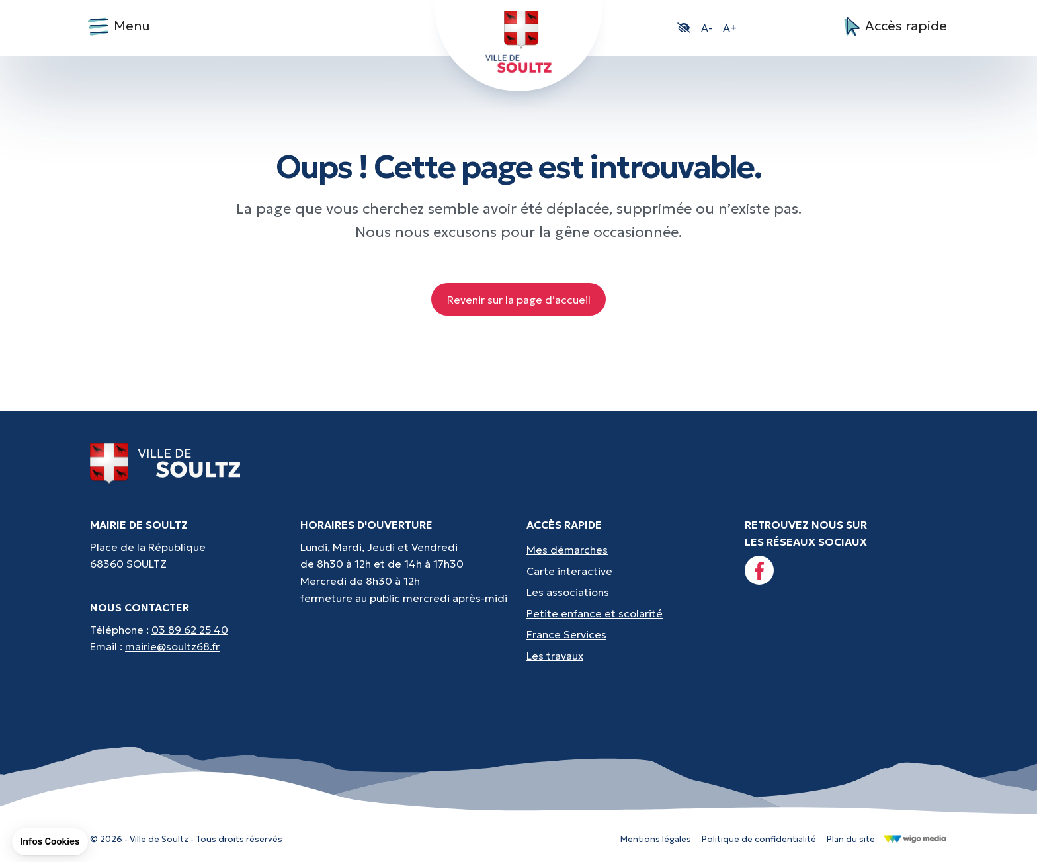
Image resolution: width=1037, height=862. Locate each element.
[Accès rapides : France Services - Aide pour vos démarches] (627, 634)
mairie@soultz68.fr (172, 646)
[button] (684, 27)
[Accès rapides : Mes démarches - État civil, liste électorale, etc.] (627, 549)
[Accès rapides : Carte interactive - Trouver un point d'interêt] (627, 571)
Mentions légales (655, 839)
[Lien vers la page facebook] (759, 570)
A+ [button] (730, 27)
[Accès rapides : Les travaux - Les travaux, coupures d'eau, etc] (627, 655)
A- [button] (706, 27)
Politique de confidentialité (759, 839)
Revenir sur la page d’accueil (519, 299)
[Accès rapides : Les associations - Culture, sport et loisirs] (627, 592)
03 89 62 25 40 (189, 629)
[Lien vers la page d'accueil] (165, 463)
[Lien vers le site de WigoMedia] (915, 838)
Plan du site (851, 839)
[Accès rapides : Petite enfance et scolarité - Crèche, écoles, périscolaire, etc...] (627, 613)
